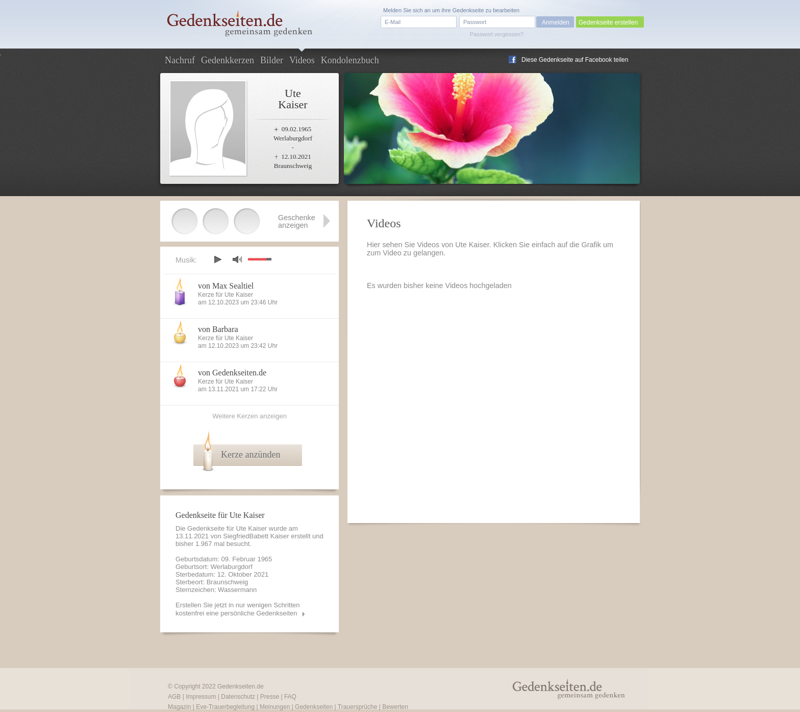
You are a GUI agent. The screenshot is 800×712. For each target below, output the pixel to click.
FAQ (290, 696)
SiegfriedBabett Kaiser (256, 536)
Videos (302, 60)
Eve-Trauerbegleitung (225, 706)
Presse (269, 696)
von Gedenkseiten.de (232, 372)
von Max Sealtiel (226, 285)
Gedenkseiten (314, 706)
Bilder (271, 60)
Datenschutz (238, 696)
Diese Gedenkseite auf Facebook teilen (574, 59)
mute (237, 259)
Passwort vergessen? (496, 34)
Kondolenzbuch (350, 60)
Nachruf (180, 60)
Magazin (179, 706)
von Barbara (218, 329)
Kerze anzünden (250, 454)
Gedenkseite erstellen (608, 22)
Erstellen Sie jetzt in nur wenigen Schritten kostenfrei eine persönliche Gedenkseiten (238, 609)
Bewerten (395, 706)
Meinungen (275, 706)
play (217, 259)
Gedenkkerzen (227, 60)
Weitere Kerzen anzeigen (249, 416)
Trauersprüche (358, 706)
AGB (174, 696)
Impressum (201, 696)
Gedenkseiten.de (240, 686)
